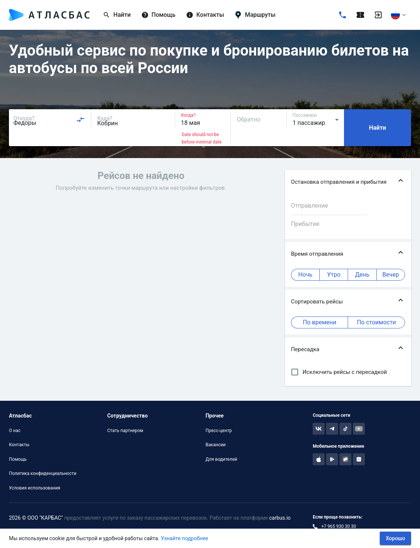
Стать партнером (125, 430)
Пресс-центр (218, 430)
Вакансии (215, 444)
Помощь (18, 459)
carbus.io (280, 518)
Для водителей (221, 459)
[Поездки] (360, 15)
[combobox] (49, 119)
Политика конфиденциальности (42, 473)
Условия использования (34, 488)
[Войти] (378, 15)
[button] (348, 182)
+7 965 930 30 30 (338, 526)
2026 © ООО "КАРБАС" (36, 518)
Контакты (19, 444)
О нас (14, 430)
